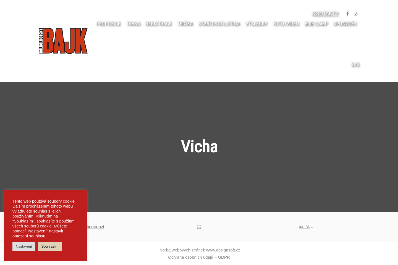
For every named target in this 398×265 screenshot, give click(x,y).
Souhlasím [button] (49, 246)
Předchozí (92, 227)
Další (306, 227)
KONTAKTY (325, 13)
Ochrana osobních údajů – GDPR (199, 257)
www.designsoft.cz (223, 250)
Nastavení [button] (24, 246)
